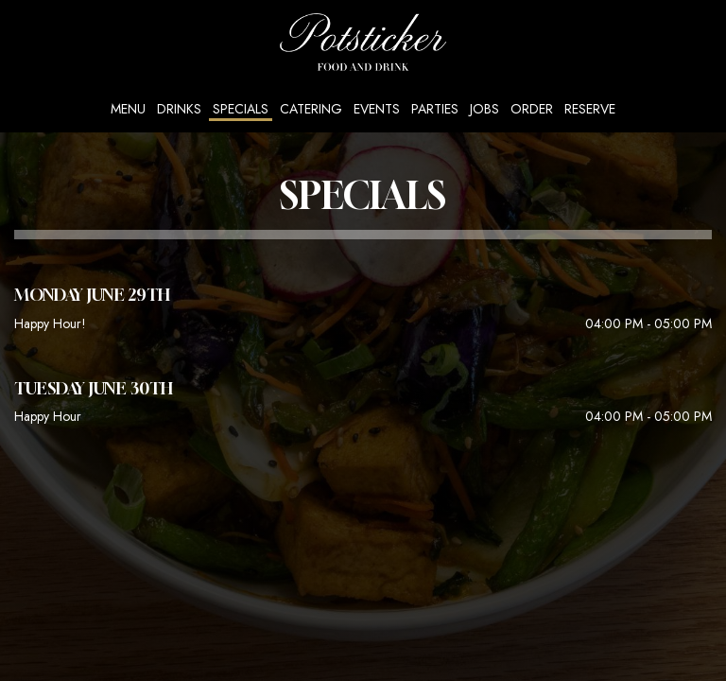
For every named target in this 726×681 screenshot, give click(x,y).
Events (377, 108)
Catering (311, 108)
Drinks (179, 108)
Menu (128, 108)
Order (531, 108)
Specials (240, 108)
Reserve (589, 108)
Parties (434, 108)
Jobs (484, 108)
